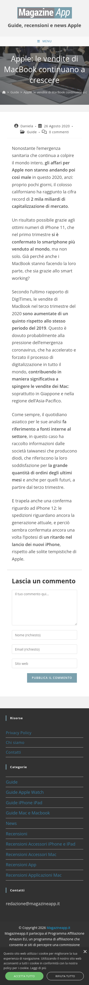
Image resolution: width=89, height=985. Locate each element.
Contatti (13, 752)
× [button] (85, 952)
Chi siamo (15, 742)
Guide (32, 132)
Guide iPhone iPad (24, 802)
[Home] (4, 92)
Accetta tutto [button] (24, 976)
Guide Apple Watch (25, 792)
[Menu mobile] (44, 41)
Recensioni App (21, 864)
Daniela (26, 126)
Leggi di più (38, 968)
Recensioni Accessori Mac (31, 854)
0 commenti (59, 132)
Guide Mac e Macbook (28, 813)
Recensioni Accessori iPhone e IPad (40, 844)
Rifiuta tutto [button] (65, 976)
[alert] (44, 966)
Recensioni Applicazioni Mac (33, 875)
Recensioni (16, 834)
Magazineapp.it (58, 927)
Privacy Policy (18, 732)
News (11, 823)
